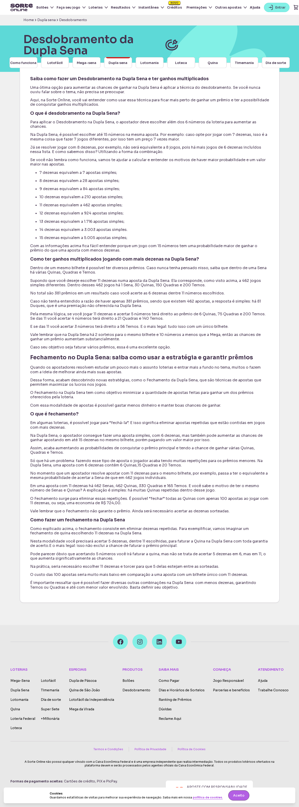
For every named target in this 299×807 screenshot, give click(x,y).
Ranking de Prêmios (175, 700)
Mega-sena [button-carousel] (86, 63)
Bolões (128, 681)
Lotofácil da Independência (91, 700)
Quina (15, 709)
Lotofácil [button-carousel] (55, 63)
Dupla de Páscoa (82, 681)
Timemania (50, 690)
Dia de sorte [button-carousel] (276, 63)
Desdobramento (136, 690)
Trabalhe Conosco (273, 690)
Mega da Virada (81, 709)
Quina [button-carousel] (213, 63)
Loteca (16, 728)
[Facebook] (120, 641)
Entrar (277, 7)
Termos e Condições (108, 749)
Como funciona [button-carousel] (23, 63)
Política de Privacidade (150, 749)
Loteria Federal (22, 719)
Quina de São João (84, 690)
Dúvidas (165, 709)
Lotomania (19, 700)
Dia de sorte (51, 700)
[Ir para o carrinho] (296, 7)
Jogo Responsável (228, 681)
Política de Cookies (192, 749)
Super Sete (50, 709)
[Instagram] (139, 641)
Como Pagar (169, 681)
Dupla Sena (19, 690)
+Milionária (50, 719)
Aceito (238, 795)
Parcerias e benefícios (231, 690)
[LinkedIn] (159, 641)
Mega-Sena (20, 681)
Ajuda (255, 8)
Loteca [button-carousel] (181, 63)
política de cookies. (208, 797)
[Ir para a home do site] (21, 7)
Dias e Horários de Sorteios (182, 690)
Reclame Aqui (170, 719)
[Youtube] (178, 641)
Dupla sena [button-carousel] (118, 61)
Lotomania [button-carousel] (149, 63)
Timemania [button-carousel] (244, 63)
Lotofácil (48, 681)
